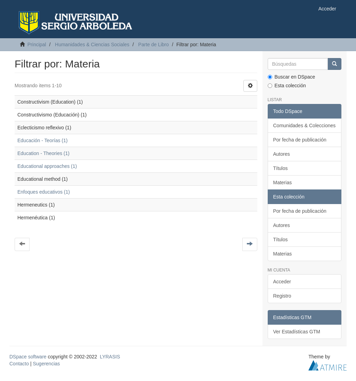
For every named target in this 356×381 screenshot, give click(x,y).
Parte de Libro (153, 44)
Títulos (280, 168)
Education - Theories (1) (43, 153)
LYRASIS (110, 356)
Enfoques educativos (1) (43, 192)
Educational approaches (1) (47, 166)
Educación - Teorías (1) (42, 140)
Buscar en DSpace (291, 77)
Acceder (282, 281)
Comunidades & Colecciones (304, 125)
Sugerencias (46, 363)
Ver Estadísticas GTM (296, 331)
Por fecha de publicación (299, 140)
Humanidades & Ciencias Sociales (92, 44)
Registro (282, 296)
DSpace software (28, 356)
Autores (281, 154)
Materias (282, 182)
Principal (36, 44)
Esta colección (287, 85)
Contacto (19, 363)
